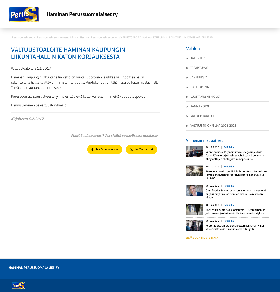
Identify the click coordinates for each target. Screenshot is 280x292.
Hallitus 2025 (200, 87)
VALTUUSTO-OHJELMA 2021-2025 (213, 125)
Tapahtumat (199, 67)
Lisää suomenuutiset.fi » (202, 237)
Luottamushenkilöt (205, 96)
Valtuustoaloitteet (205, 116)
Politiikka (229, 147)
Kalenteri (197, 58)
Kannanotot (199, 106)
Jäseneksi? (198, 77)
